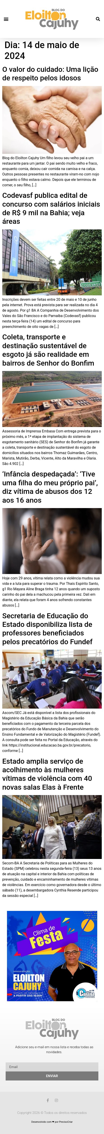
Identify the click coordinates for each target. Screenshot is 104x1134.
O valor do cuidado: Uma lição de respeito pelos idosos (50, 73)
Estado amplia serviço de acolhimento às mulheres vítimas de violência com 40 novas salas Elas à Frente (47, 774)
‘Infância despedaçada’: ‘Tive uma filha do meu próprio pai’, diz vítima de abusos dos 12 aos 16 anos (50, 487)
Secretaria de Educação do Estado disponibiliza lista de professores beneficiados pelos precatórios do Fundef (47, 628)
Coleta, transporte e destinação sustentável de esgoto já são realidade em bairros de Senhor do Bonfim (48, 350)
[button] (6, 19)
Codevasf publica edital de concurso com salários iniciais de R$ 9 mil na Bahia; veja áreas (51, 208)
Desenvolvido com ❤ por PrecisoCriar (52, 1121)
